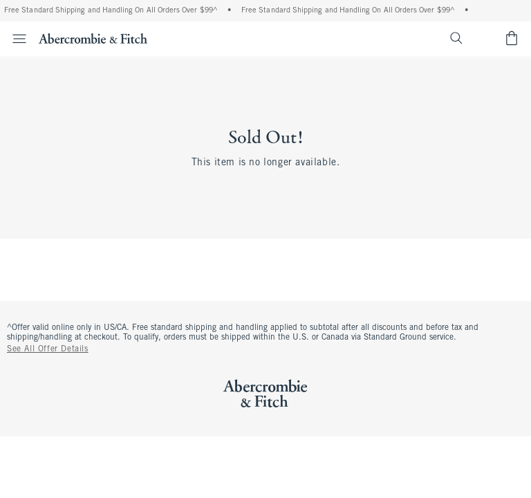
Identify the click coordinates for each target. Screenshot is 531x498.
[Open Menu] (15, 38)
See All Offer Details (47, 349)
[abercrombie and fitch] (93, 38)
